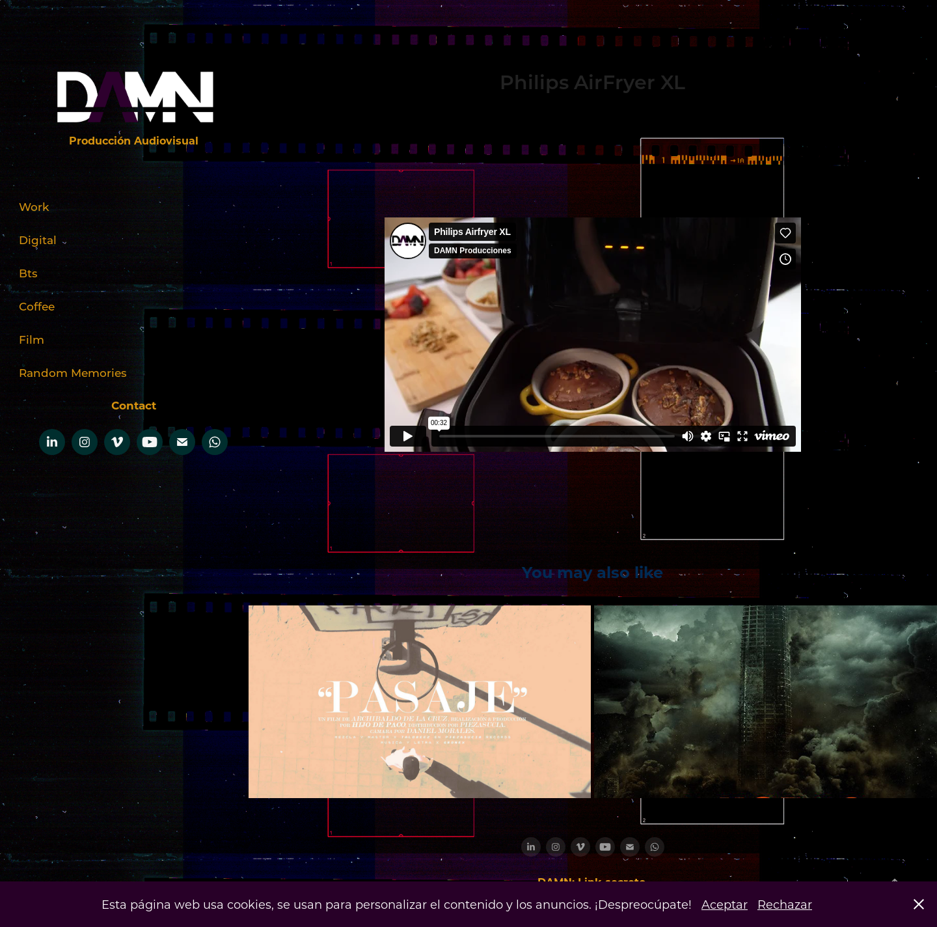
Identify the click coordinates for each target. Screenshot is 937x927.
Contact (133, 405)
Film (31, 339)
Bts (28, 273)
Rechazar (784, 904)
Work (34, 206)
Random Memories (73, 372)
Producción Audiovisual (133, 140)
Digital (38, 239)
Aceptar (724, 904)
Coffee (37, 306)
